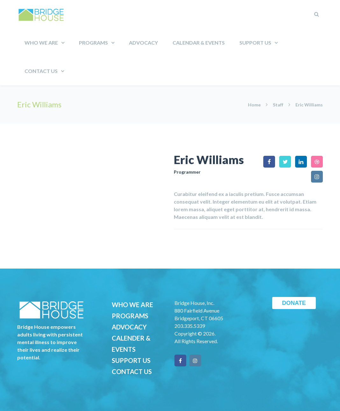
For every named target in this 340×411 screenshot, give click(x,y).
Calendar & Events (199, 43)
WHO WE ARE (132, 304)
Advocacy (143, 43)
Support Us (255, 43)
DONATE (294, 303)
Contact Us (41, 71)
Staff (278, 104)
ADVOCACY (129, 327)
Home (255, 104)
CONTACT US (132, 371)
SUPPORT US (131, 360)
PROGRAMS (130, 316)
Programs (93, 43)
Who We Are (41, 43)
